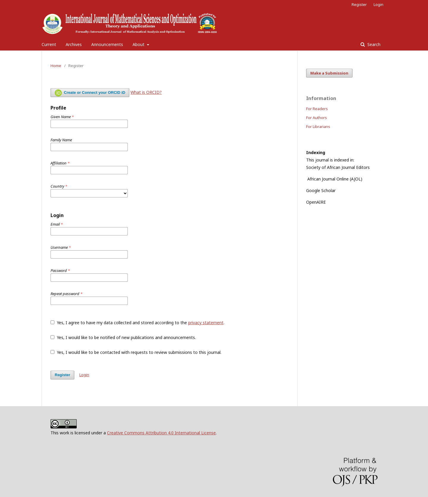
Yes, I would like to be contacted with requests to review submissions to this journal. (136, 352)
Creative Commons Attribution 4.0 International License (161, 433)
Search (373, 44)
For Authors (316, 117)
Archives (74, 44)
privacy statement (206, 322)
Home (56, 65)
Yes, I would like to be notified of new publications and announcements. (123, 337)
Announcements (107, 44)
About (139, 44)
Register (359, 4)
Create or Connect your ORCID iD (90, 92)
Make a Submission (329, 73)
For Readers (317, 108)
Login (378, 4)
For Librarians (318, 126)
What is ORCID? (146, 92)
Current (49, 44)
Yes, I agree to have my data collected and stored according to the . (137, 322)
